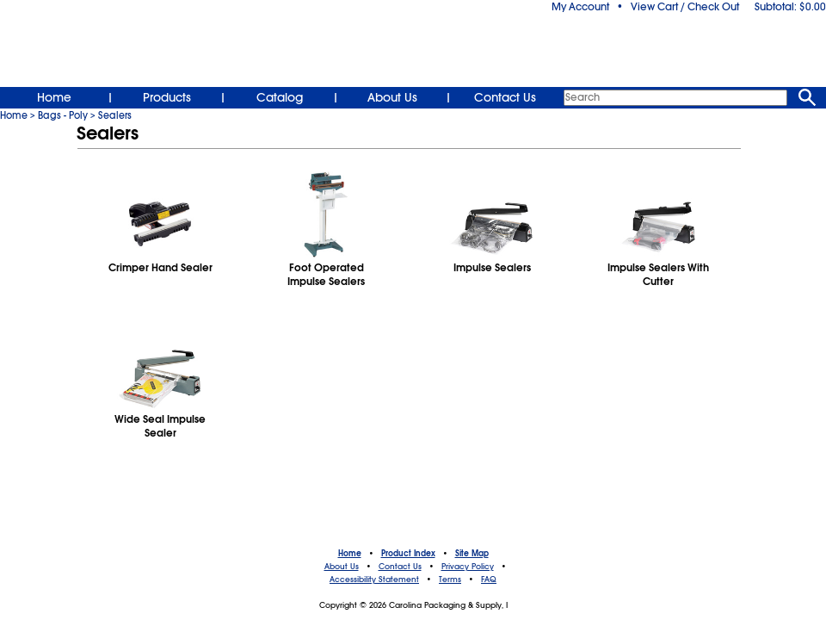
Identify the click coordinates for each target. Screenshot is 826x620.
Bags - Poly (63, 115)
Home (54, 97)
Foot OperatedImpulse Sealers (326, 274)
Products (167, 97)
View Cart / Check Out (685, 7)
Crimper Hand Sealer (160, 268)
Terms (450, 579)
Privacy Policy (467, 566)
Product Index (408, 554)
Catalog (279, 97)
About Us (392, 97)
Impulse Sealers (492, 268)
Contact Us (505, 97)
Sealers (115, 115)
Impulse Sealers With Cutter (658, 274)
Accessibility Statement (374, 579)
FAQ (488, 579)
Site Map (472, 554)
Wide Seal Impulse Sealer (160, 426)
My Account (580, 7)
